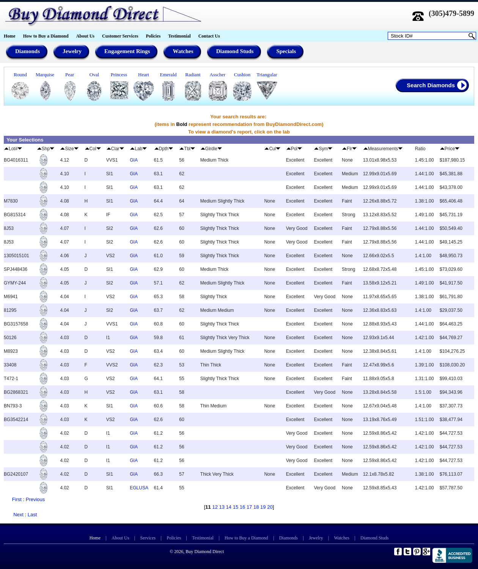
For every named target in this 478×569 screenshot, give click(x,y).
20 (269, 507)
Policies (153, 36)
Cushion (242, 74)
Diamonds (288, 538)
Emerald (168, 74)
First (17, 499)
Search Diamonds (431, 85)
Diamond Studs (374, 538)
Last (32, 514)
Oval (94, 74)
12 (214, 507)
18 (256, 507)
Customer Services (120, 36)
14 (228, 507)
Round (20, 74)
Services (148, 538)
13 (222, 507)
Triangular (266, 74)
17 (249, 507)
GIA (134, 160)
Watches (341, 538)
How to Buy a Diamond (46, 36)
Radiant (192, 74)
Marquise (45, 74)
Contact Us (209, 36)
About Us (85, 36)
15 (235, 507)
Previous (35, 499)
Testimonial (179, 36)
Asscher (218, 74)
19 (263, 507)
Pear (69, 74)
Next (18, 514)
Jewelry (316, 538)
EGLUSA (139, 487)
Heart (143, 74)
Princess (119, 74)
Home (10, 36)
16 (242, 507)
